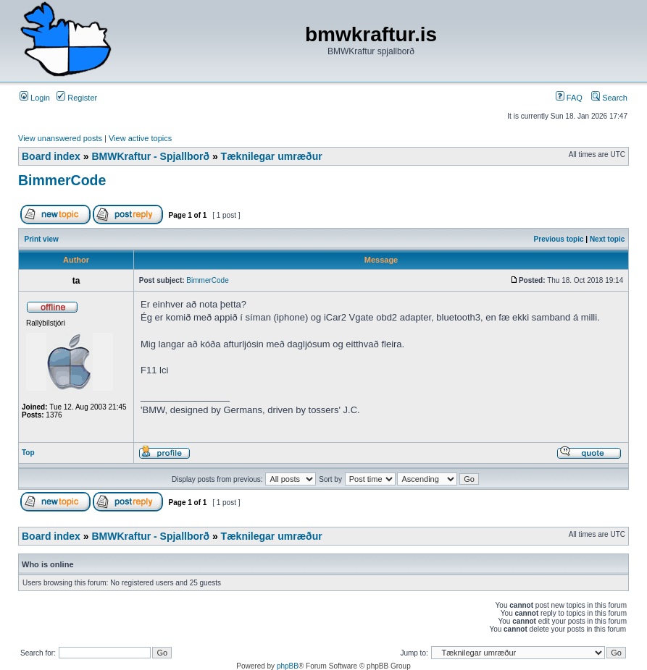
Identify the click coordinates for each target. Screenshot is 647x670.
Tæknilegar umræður (271, 156)
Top (28, 453)
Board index (51, 156)
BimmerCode (62, 180)
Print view (42, 239)
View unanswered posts (60, 138)
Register (77, 97)
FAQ (569, 97)
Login (35, 97)
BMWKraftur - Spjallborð (150, 156)
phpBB (288, 666)
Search (609, 97)
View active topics (140, 138)
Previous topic (559, 239)
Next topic (607, 239)
